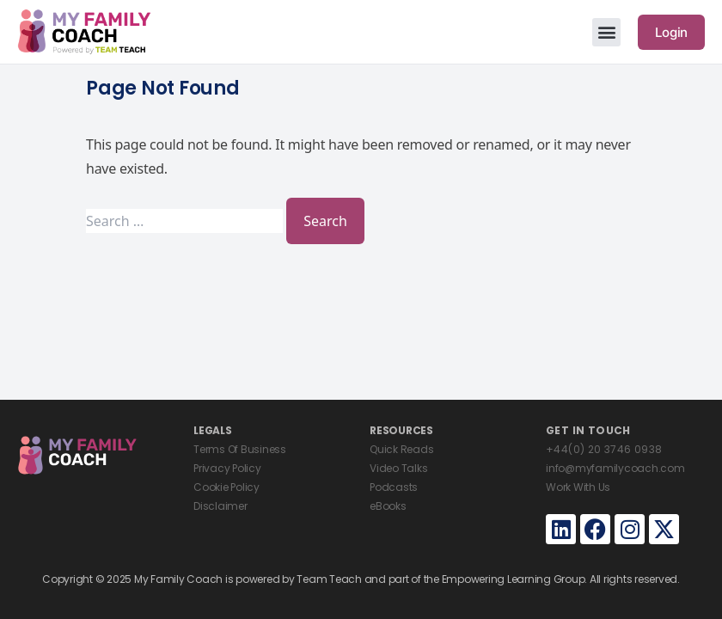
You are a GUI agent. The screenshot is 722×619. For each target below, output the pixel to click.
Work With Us (578, 487)
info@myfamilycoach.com (615, 468)
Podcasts (394, 487)
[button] (606, 32)
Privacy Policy (227, 468)
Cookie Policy (226, 487)
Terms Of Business (239, 449)
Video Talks (398, 468)
